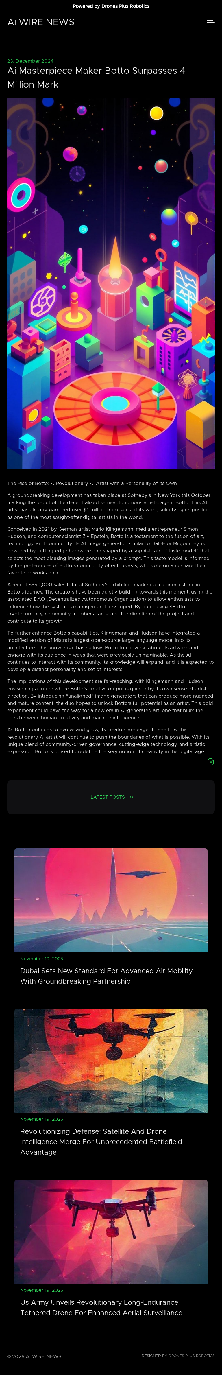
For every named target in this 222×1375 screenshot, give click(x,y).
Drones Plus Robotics (125, 6)
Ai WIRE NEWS (41, 22)
